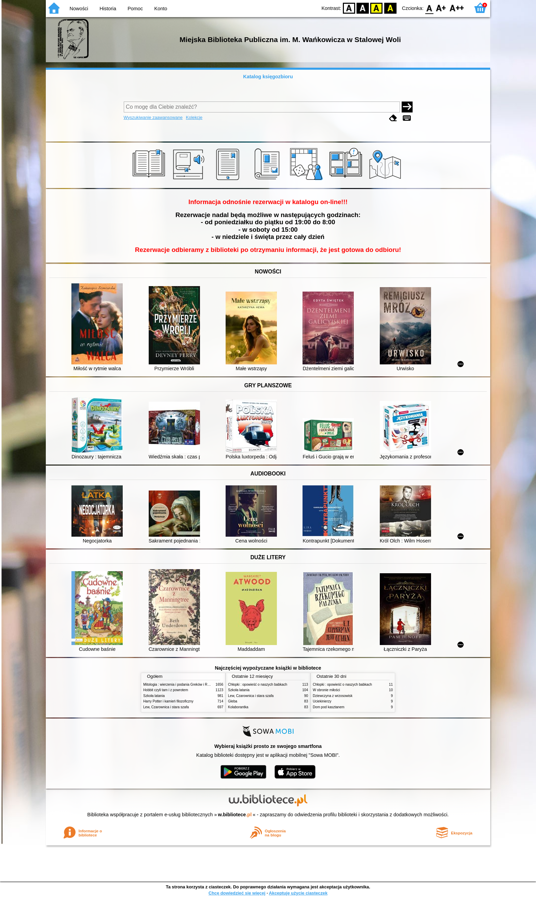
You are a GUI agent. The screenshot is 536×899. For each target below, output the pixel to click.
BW (362, 8)
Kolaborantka (238, 707)
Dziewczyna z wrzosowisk (332, 696)
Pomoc (135, 8)
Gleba (232, 701)
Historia (107, 8)
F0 (429, 8)
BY (390, 8)
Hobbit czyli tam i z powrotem (165, 690)
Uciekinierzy (322, 701)
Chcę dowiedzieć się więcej (237, 893)
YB (376, 8)
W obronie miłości (326, 690)
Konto (160, 8)
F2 (457, 8)
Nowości (79, 8)
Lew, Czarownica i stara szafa (166, 707)
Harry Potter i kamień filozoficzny (168, 701)
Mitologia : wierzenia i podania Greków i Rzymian (180, 684)
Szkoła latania (154, 696)
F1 (441, 8)
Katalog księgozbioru (268, 76)
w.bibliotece (235, 814)
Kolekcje (194, 117)
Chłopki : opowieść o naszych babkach (257, 684)
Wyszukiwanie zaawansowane (153, 117)
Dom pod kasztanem (328, 707)
